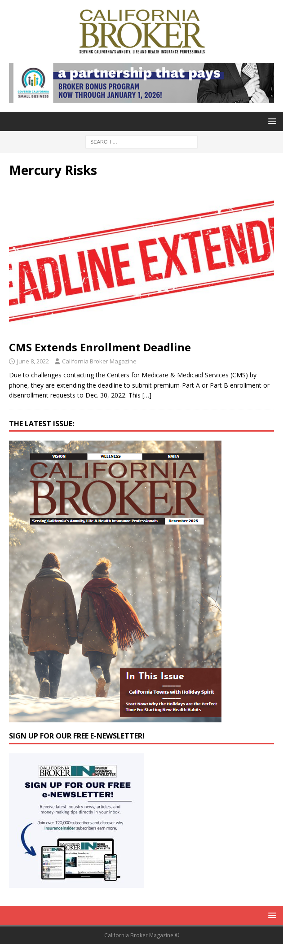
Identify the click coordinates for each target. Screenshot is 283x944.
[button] (271, 121)
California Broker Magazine (99, 361)
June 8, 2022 (33, 361)
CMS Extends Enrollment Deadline (100, 347)
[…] (146, 395)
